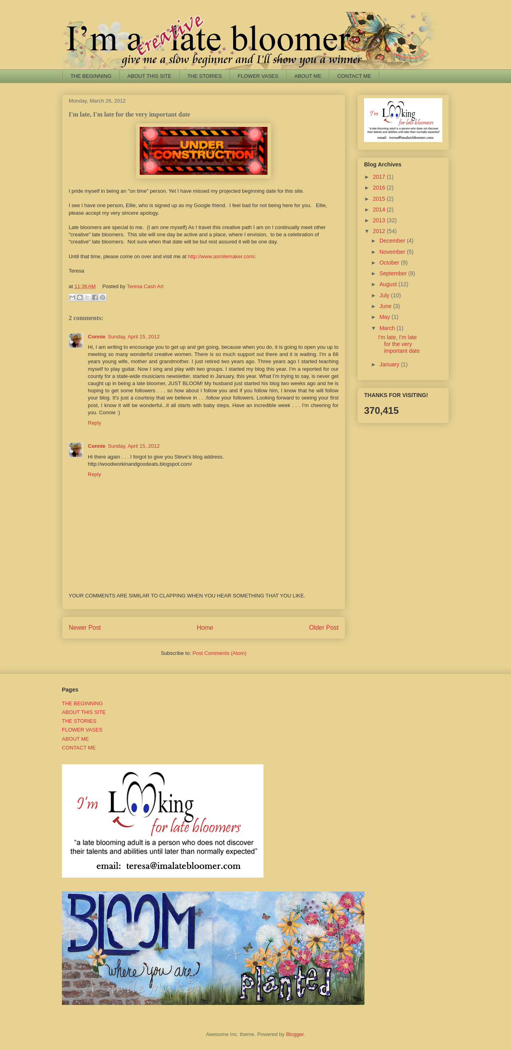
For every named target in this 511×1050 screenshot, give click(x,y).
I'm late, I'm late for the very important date (399, 344)
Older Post (324, 627)
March (387, 328)
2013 (380, 220)
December (392, 240)
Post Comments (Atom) (219, 653)
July (385, 295)
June (386, 306)
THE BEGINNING (91, 76)
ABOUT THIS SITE (149, 76)
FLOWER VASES (258, 76)
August (388, 284)
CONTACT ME (354, 76)
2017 (380, 177)
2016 (380, 187)
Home (205, 627)
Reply (94, 423)
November (392, 252)
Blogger (294, 1034)
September (393, 273)
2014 (380, 209)
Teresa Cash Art (145, 286)
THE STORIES (204, 76)
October (390, 262)
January (390, 364)
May (385, 317)
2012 (380, 231)
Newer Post (85, 627)
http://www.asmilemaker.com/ (221, 256)
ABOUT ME (307, 76)
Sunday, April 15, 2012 (134, 337)
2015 (380, 199)
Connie (96, 337)
